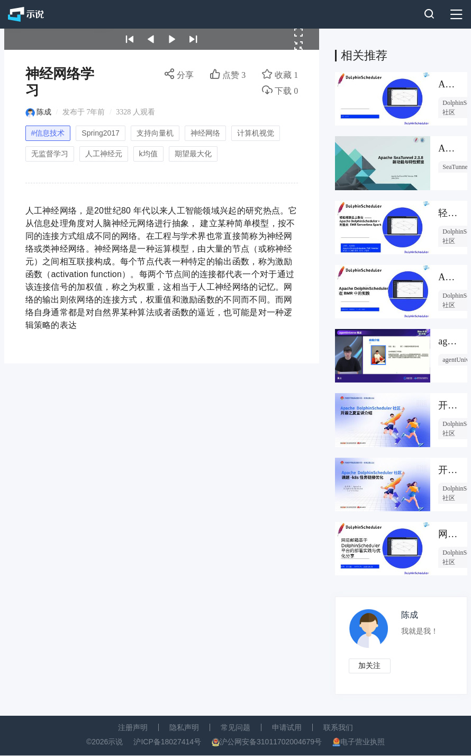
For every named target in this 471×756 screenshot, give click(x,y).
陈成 (44, 112)
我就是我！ (420, 631)
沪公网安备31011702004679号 (271, 742)
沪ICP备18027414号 (167, 742)
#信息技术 (48, 133)
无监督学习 (49, 153)
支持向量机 (155, 133)
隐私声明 (184, 728)
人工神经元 (103, 153)
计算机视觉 (255, 133)
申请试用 (287, 728)
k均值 (148, 153)
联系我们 (338, 728)
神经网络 (205, 133)
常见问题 (235, 728)
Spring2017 (100, 133)
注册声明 (133, 728)
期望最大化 (193, 153)
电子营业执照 (362, 742)
